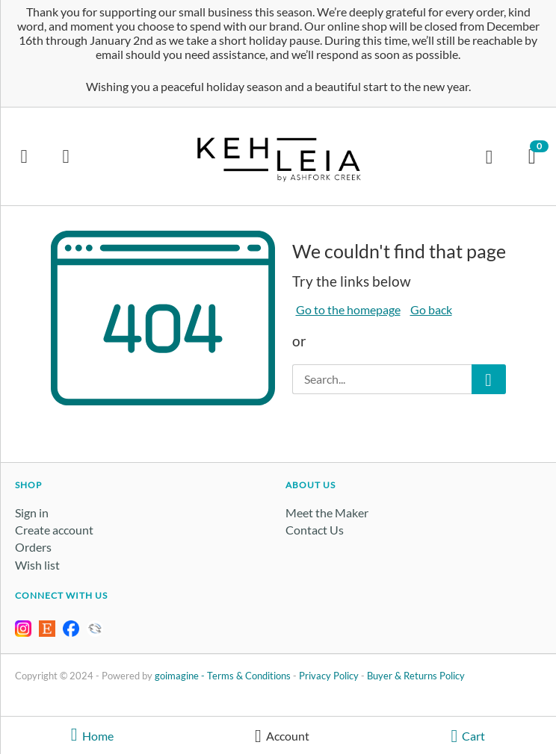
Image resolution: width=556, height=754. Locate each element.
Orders (33, 547)
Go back (431, 309)
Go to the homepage (348, 309)
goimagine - (181, 676)
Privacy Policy (329, 676)
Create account (54, 530)
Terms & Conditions (249, 676)
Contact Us (314, 530)
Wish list (37, 565)
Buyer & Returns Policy (416, 676)
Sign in (32, 512)
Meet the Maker (326, 512)
